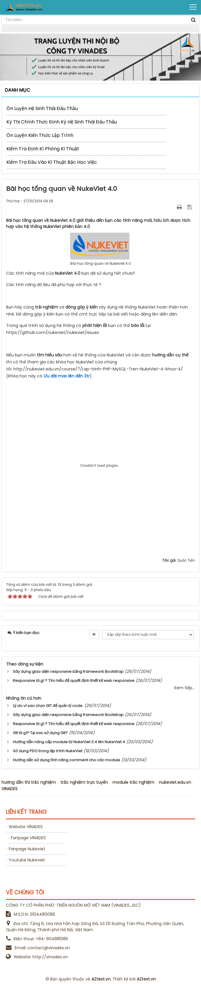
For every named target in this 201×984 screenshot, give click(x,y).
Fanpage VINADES (28, 838)
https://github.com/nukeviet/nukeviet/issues (52, 332)
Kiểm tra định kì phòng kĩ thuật (42, 148)
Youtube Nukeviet (27, 860)
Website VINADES (26, 827)
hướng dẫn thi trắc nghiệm (28, 782)
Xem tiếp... (184, 688)
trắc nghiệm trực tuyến (84, 782)
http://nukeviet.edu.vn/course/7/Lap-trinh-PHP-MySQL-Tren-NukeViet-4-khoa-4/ (98, 369)
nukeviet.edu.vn (175, 782)
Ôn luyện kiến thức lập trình (39, 135)
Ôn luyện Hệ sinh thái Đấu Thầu (42, 108)
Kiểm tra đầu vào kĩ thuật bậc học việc (51, 162)
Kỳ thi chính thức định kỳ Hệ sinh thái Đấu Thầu (61, 122)
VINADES (9, 789)
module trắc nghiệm (133, 782)
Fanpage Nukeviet (27, 849)
